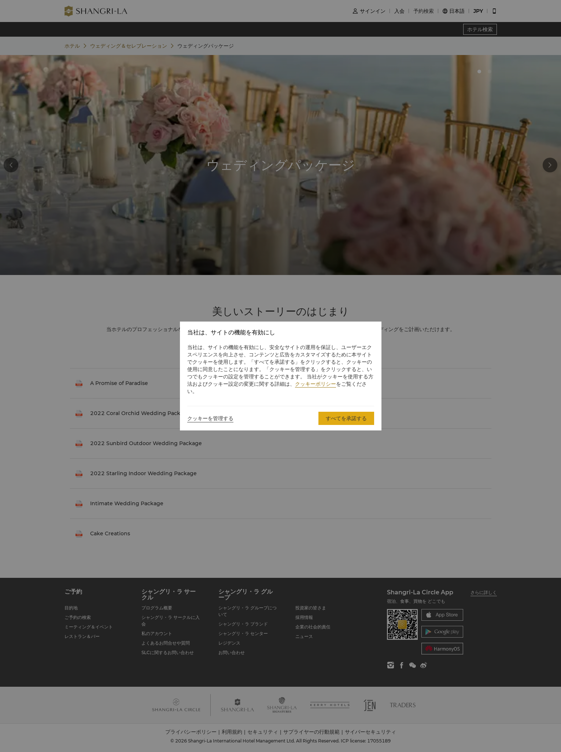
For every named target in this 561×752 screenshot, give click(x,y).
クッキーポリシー (315, 384)
